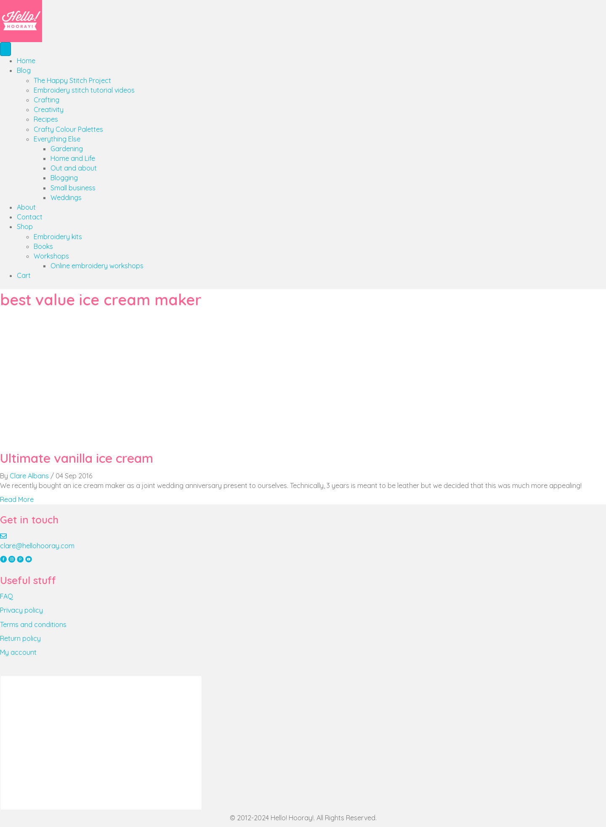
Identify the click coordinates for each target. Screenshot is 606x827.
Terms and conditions (33, 624)
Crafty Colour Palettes (68, 129)
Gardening (66, 148)
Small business (73, 188)
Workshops (51, 256)
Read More (17, 499)
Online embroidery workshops (97, 265)
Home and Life (72, 158)
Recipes (46, 119)
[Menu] (5, 49)
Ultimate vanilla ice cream (76, 458)
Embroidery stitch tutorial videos (84, 90)
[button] (4, 559)
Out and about (73, 168)
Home (26, 60)
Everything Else (57, 139)
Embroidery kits (58, 236)
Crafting (46, 100)
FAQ (6, 596)
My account (18, 652)
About (26, 207)
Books (43, 246)
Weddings (66, 197)
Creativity (49, 109)
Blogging (64, 177)
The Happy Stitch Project (72, 80)
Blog (24, 70)
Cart (24, 275)
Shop (25, 226)
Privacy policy (21, 610)
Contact (30, 217)
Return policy (20, 638)
